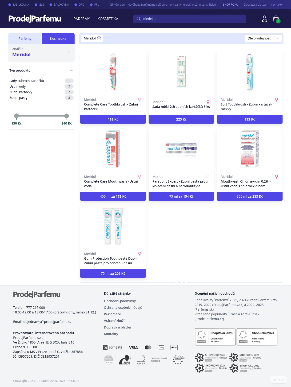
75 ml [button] (181, 196)
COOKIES (278, 380)
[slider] (16, 115)
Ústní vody (41, 86)
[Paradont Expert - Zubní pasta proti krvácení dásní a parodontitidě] (181, 149)
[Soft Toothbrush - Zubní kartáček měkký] (250, 72)
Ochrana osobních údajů (123, 307)
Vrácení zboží (114, 320)
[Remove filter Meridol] (99, 38)
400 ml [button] (113, 196)
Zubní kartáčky (41, 92)
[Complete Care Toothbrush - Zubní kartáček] (113, 72)
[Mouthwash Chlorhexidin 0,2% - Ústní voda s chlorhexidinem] (250, 149)
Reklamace (112, 314)
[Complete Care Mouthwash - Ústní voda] (113, 149)
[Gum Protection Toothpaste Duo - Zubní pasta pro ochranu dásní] (113, 226)
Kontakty (277, 5)
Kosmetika (107, 18)
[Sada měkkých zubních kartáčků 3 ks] (181, 72)
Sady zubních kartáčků (41, 80)
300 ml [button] (250, 196)
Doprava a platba (255, 5)
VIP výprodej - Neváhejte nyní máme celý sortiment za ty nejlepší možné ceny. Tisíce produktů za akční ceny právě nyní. (176, 5)
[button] (113, 119)
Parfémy (81, 18)
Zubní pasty (41, 97)
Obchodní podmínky (120, 301)
